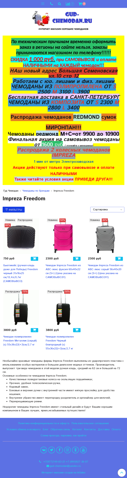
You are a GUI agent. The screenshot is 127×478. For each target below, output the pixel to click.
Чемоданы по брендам (35, 191)
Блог (45, 429)
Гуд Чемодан (10, 191)
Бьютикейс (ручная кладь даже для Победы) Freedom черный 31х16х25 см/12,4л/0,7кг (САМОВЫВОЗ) (20, 273)
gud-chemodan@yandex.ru (65, 466)
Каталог (77, 429)
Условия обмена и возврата (23, 429)
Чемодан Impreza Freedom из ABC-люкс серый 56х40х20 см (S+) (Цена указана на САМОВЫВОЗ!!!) (105, 271)
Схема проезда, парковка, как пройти (63, 435)
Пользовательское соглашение (90, 423)
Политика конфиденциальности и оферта (43, 423)
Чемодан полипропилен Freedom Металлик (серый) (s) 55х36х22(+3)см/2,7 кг (20, 341)
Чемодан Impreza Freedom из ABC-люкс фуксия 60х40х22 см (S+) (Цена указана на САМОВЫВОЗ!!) (63, 271)
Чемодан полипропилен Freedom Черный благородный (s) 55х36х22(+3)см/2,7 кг (60, 343)
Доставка (103, 429)
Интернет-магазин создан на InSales (63, 472)
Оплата (116, 429)
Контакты (90, 429)
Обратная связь (60, 429)
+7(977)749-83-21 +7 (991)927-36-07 (65, 462)
